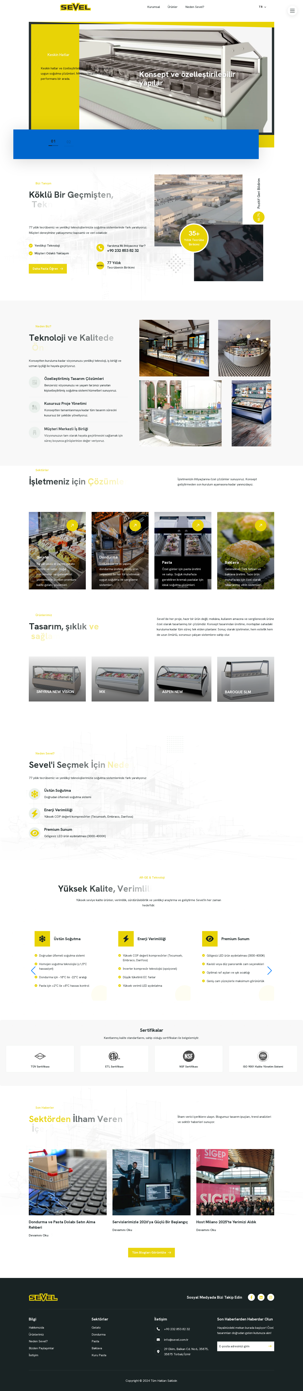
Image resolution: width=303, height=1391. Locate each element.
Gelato (96, 1327)
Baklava (97, 1348)
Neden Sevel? (38, 1341)
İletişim (33, 1355)
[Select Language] (262, 7)
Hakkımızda (36, 1327)
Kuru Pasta (99, 1355)
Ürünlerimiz (36, 1334)
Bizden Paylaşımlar (41, 1348)
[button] (292, 10)
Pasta (95, 1341)
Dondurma (99, 1334)
